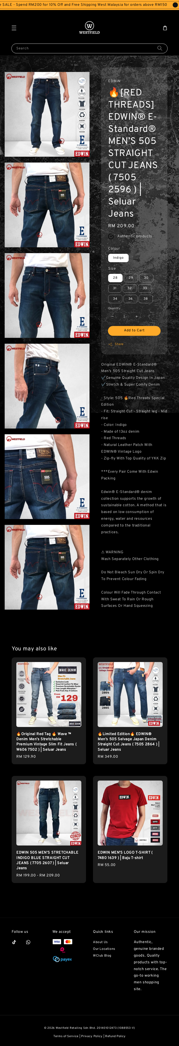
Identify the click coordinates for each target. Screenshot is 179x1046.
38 (146, 299)
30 (146, 278)
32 (129, 288)
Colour (114, 248)
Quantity (114, 308)
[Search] (159, 48)
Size (112, 268)
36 (130, 299)
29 (131, 278)
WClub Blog (102, 956)
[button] (14, 28)
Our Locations (104, 949)
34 (115, 299)
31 (115, 288)
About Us (100, 942)
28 (115, 278)
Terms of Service (66, 1036)
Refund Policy (115, 1036)
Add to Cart (134, 330)
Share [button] (116, 344)
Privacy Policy (92, 1036)
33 (145, 288)
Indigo (118, 258)
